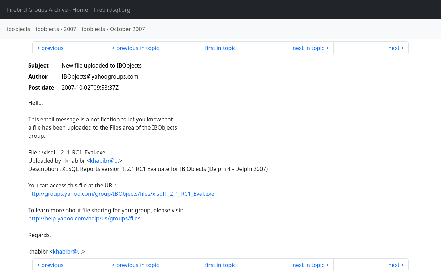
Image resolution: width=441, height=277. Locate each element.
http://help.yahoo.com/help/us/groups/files (84, 218)
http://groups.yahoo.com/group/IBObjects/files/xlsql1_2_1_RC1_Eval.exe (121, 193)
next (394, 48)
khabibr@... (104, 160)
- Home (47, 9)
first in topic (220, 48)
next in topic (308, 48)
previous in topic (137, 48)
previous (52, 48)
